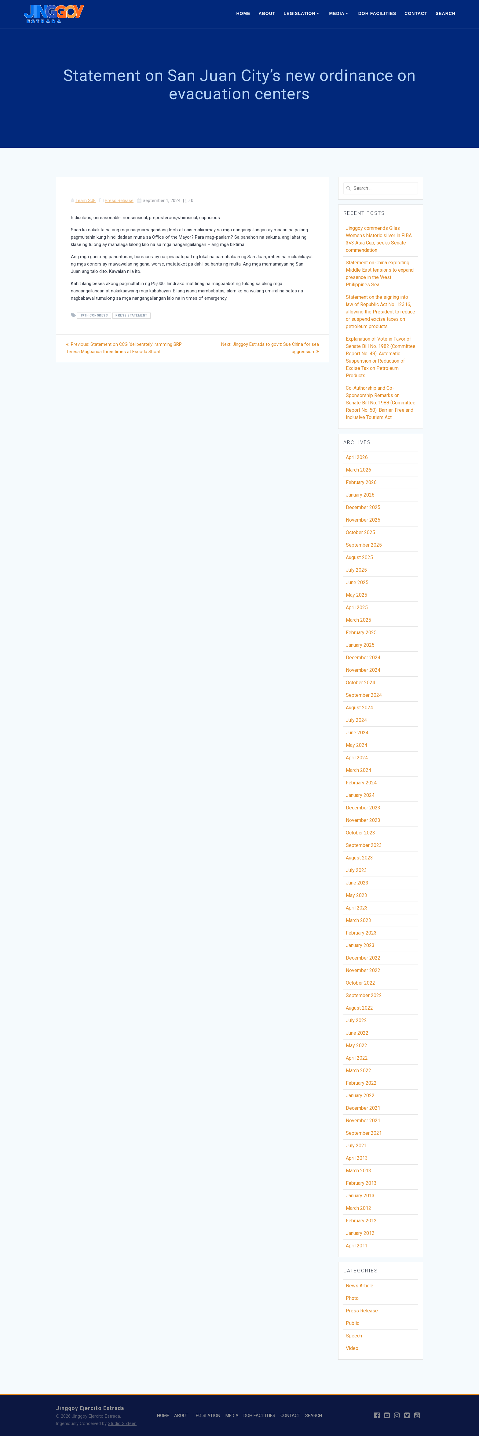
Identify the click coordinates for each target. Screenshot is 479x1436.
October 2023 (360, 833)
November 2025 (363, 520)
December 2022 (363, 958)
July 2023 (356, 870)
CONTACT (415, 13)
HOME (243, 13)
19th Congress (94, 315)
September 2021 (364, 1133)
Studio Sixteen (122, 1423)
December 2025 (363, 507)
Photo (352, 1298)
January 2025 (360, 645)
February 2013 (361, 1183)
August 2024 (359, 708)
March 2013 (358, 1171)
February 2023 (361, 933)
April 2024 (357, 758)
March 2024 (358, 770)
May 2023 (356, 895)
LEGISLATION (300, 13)
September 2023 (364, 845)
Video (352, 1348)
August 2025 (359, 557)
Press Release (119, 200)
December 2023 (363, 808)
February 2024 (361, 783)
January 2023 (360, 945)
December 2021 (363, 1108)
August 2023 (359, 858)
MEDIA (337, 13)
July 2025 (356, 570)
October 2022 (360, 983)
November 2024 (363, 670)
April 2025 (357, 607)
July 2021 (356, 1145)
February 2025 (361, 632)
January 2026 (360, 495)
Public (352, 1323)
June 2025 (357, 582)
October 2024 (360, 682)
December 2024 (363, 657)
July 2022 (356, 1020)
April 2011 (357, 1246)
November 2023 (363, 820)
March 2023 (358, 920)
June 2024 (357, 733)
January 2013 (360, 1196)
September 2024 (364, 695)
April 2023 (357, 908)
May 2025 (356, 595)
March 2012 (358, 1208)
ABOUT (267, 13)
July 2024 (356, 720)
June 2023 (357, 883)
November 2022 (363, 970)
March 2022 (358, 1070)
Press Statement (131, 315)
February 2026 (361, 482)
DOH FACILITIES (377, 13)
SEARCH (445, 13)
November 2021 (363, 1120)
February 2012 (361, 1221)
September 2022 (364, 995)
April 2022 (357, 1058)
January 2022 (360, 1095)
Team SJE (85, 200)
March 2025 (358, 620)
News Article (359, 1286)
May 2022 (356, 1045)
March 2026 (358, 470)
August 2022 (359, 1008)
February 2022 (361, 1083)
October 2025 (360, 532)
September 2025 (364, 545)
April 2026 (357, 457)
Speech (354, 1336)
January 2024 (360, 795)
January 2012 (360, 1233)
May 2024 (356, 745)
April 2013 (357, 1158)
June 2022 (357, 1033)
